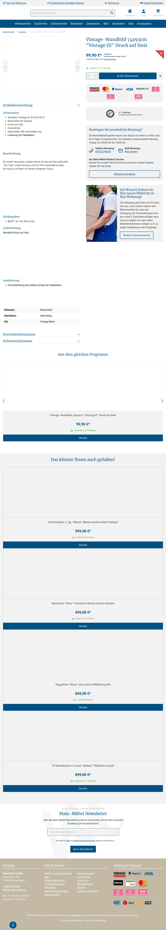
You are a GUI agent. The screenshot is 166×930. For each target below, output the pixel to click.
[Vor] (162, 401)
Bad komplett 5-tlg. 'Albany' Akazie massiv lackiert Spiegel (83, 522)
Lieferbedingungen (54, 884)
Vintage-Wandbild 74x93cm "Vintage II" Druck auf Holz (83, 415)
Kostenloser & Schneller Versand (67, 3)
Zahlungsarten (52, 894)
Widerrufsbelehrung (54, 880)
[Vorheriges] (5, 66)
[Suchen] (112, 13)
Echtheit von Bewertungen (57, 873)
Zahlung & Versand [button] (127, 865)
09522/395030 (103, 151)
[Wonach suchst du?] (72, 13)
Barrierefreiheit (85, 884)
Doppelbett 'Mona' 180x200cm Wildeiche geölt (83, 684)
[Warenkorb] (158, 13)
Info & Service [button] (54, 865)
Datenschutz (83, 877)
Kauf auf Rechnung (16, 3)
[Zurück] (3, 401)
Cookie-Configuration (88, 891)
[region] (41, 66)
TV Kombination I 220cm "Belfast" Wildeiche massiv (83, 765)
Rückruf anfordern (124, 174)
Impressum (83, 880)
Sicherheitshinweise (17, 341)
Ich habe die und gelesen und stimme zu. (85, 841)
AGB (67, 841)
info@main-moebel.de (14, 890)
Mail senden (131, 151)
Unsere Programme (153, 3)
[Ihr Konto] (143, 13)
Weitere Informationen (136, 235)
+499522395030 (11, 886)
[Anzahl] (92, 76)
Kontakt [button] (9, 865)
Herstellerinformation (19, 334)
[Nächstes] (77, 66)
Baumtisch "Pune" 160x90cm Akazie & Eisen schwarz (83, 603)
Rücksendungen (85, 873)
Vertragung (113, 3)
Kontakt (81, 887)
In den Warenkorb (127, 75)
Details (83, 437)
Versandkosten (110, 59)
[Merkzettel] (130, 12)
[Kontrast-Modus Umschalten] (12, 925)
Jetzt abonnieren (83, 849)
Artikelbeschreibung (18, 105)
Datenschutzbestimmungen (84, 841)
